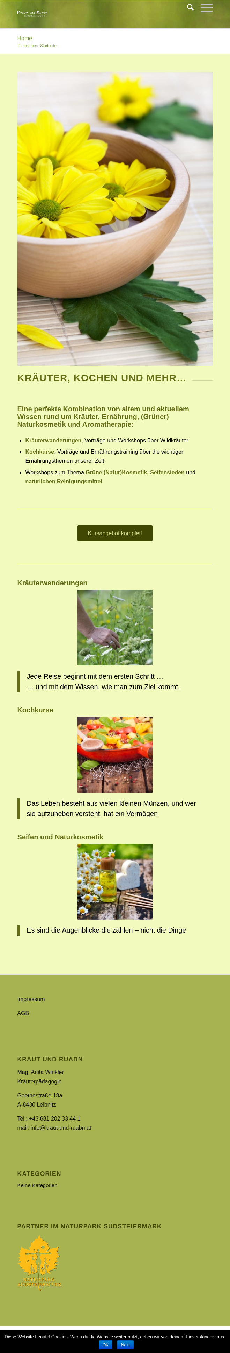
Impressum (31, 999)
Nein (125, 1344)
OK (106, 1344)
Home (24, 38)
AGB (23, 1013)
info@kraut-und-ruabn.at (61, 1128)
